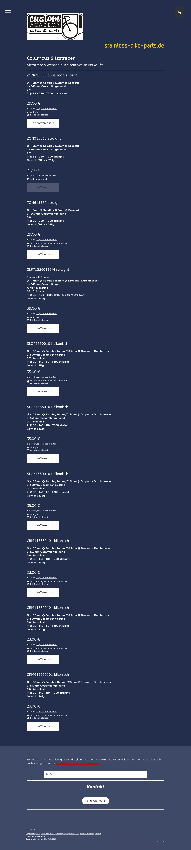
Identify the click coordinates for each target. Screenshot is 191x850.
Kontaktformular (95, 800)
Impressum (30, 834)
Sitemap (98, 834)
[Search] (95, 774)
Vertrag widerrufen (36, 836)
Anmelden (161, 841)
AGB (38, 834)
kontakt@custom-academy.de (77, 763)
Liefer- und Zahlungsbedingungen (54, 834)
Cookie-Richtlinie (87, 834)
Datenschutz (74, 834)
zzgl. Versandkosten (47, 108)
